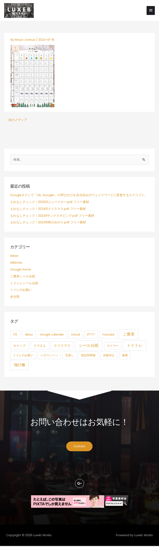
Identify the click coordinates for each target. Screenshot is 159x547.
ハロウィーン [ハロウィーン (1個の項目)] (49, 356)
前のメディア (16, 121)
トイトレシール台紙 (24, 284)
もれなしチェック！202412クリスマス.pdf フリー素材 (48, 209)
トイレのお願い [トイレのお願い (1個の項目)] (23, 356)
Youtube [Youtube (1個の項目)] (108, 335)
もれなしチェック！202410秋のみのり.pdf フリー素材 (48, 223)
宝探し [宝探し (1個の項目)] (69, 356)
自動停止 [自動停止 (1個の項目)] (109, 356)
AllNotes (16, 263)
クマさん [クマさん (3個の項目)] (40, 346)
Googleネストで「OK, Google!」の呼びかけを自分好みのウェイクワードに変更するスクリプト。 (79, 196)
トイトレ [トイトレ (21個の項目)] (134, 346)
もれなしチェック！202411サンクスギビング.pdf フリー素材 (52, 216)
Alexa (14, 256)
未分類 (14, 297)
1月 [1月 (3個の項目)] (15, 335)
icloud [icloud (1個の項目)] (75, 335)
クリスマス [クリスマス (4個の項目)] (62, 346)
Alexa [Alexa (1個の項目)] (29, 335)
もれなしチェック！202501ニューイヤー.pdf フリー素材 (49, 203)
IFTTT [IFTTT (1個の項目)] (91, 335)
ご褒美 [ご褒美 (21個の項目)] (129, 335)
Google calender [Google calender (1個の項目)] (52, 335)
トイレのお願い (21, 291)
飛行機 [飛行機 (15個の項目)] (19, 365)
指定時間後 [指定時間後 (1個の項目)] (88, 356)
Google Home (20, 270)
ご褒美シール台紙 (22, 277)
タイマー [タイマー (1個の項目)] (112, 346)
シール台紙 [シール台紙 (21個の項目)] (89, 346)
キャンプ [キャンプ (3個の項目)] (19, 346)
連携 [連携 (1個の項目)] (125, 356)
